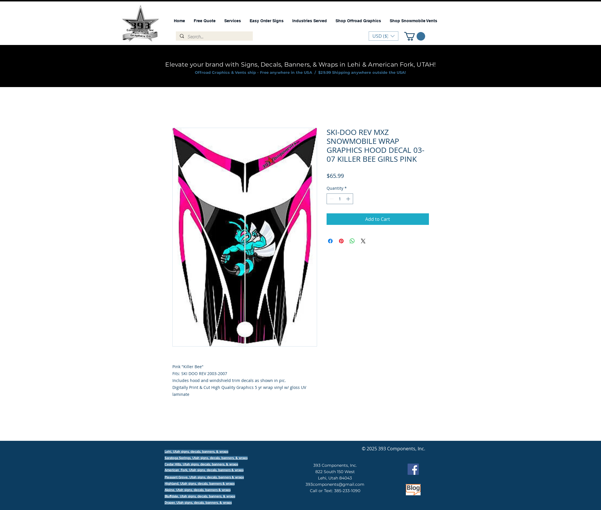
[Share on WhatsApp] (352, 241)
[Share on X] (363, 241)
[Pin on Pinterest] (341, 241)
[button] (414, 36)
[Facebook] (413, 469)
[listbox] (383, 36)
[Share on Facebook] (330, 241)
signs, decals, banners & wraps (220, 470)
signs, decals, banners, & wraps (224, 458)
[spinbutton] (340, 199)
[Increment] (348, 199)
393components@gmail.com (335, 484)
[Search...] (214, 36)
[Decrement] (331, 199)
